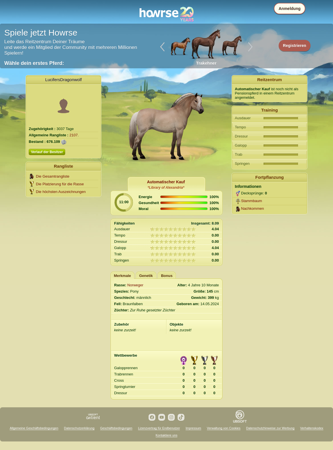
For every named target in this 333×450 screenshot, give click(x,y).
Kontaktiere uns (166, 435)
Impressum (193, 428)
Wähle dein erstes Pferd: (34, 63)
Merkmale (122, 276)
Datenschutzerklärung (79, 428)
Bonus (166, 276)
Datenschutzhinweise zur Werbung (270, 428)
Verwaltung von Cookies (223, 428)
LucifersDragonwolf (63, 79)
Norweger (135, 285)
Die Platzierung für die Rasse (60, 184)
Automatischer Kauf (166, 182)
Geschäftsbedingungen (116, 428)
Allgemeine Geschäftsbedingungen (34, 428)
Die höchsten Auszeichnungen (61, 192)
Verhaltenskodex (311, 428)
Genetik (146, 276)
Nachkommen (252, 208)
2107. (74, 135)
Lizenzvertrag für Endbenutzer (159, 428)
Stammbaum (251, 201)
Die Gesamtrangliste (52, 176)
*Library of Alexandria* (166, 188)
